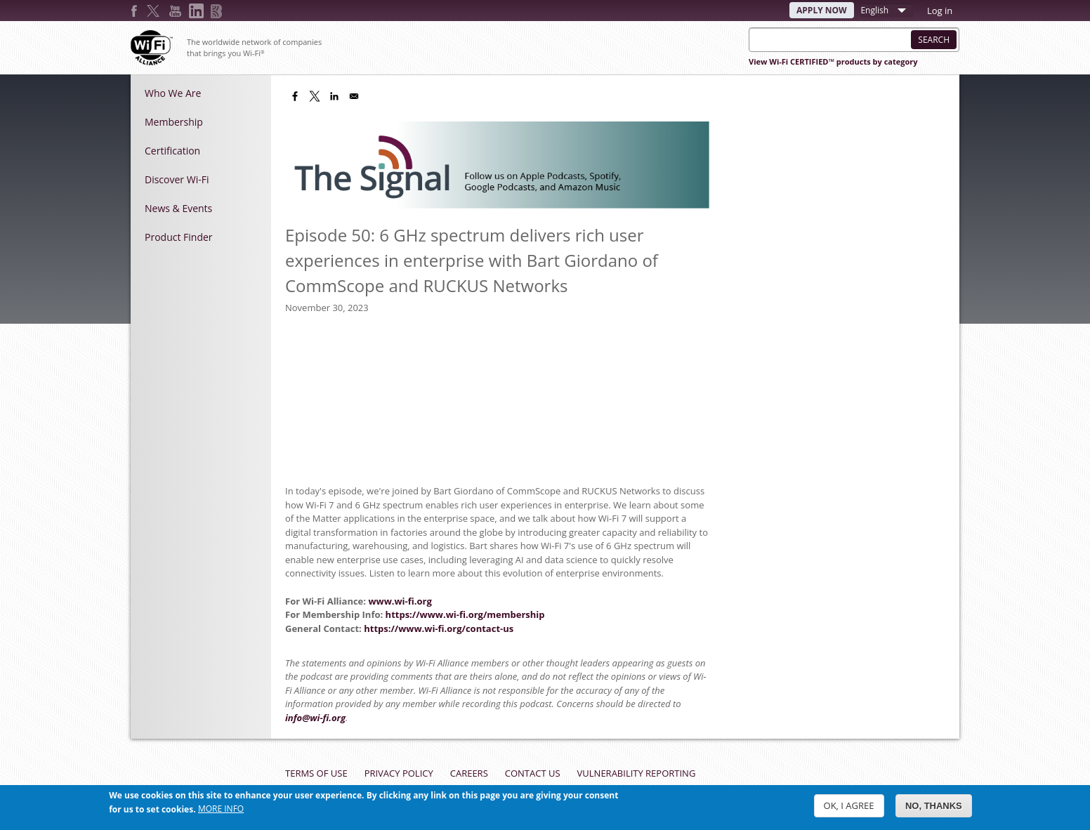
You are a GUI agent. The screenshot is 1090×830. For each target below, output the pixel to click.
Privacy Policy (399, 773)
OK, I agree (849, 805)
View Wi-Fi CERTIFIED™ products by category (833, 61)
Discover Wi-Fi (177, 179)
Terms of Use (316, 773)
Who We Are (173, 93)
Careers (469, 773)
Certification (172, 150)
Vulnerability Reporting (636, 773)
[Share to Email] (354, 96)
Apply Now (821, 10)
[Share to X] (315, 96)
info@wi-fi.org (315, 717)
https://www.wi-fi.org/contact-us (438, 628)
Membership (174, 122)
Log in (939, 10)
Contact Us (532, 773)
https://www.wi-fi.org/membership (465, 614)
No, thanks (933, 806)
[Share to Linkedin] (334, 96)
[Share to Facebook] (295, 96)
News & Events (178, 208)
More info (221, 809)
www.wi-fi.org (399, 601)
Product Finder (179, 237)
